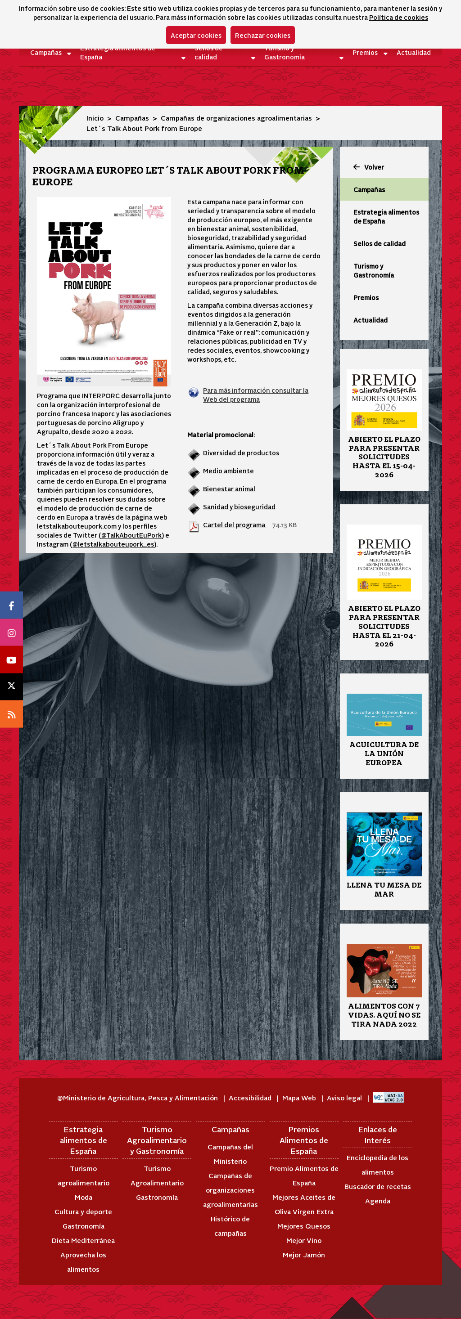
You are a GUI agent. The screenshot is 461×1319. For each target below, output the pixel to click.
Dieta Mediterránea (83, 1240)
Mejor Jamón (304, 1254)
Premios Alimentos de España (304, 1140)
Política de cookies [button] (398, 17)
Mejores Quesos (303, 1225)
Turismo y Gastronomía (284, 52)
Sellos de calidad (208, 52)
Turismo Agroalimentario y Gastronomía (157, 1140)
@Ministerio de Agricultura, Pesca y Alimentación (138, 1097)
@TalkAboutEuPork (131, 535)
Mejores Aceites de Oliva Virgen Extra (303, 1204)
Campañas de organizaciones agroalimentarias (236, 117)
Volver (368, 167)
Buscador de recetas (377, 1186)
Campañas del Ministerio (230, 1153)
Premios (365, 52)
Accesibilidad (251, 1097)
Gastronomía (83, 1225)
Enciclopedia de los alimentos (377, 1164)
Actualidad (409, 52)
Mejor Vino (303, 1240)
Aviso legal (345, 1097)
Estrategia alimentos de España (117, 52)
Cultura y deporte (83, 1211)
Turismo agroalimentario (83, 1175)
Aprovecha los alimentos (83, 1261)
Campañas (45, 52)
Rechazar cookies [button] (262, 35)
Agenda (377, 1200)
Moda (83, 1197)
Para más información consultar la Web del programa (255, 394)
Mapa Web (300, 1097)
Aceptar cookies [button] (196, 35)
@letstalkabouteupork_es (113, 544)
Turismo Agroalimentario (157, 1175)
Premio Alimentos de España (304, 1175)
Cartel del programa (235, 524)
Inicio (95, 117)
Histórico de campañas (230, 1225)
